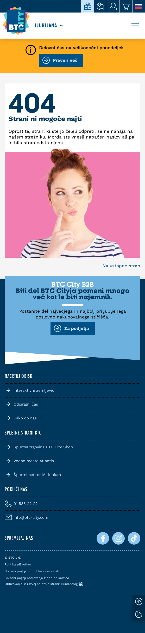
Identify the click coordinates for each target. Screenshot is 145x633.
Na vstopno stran (121, 265)
